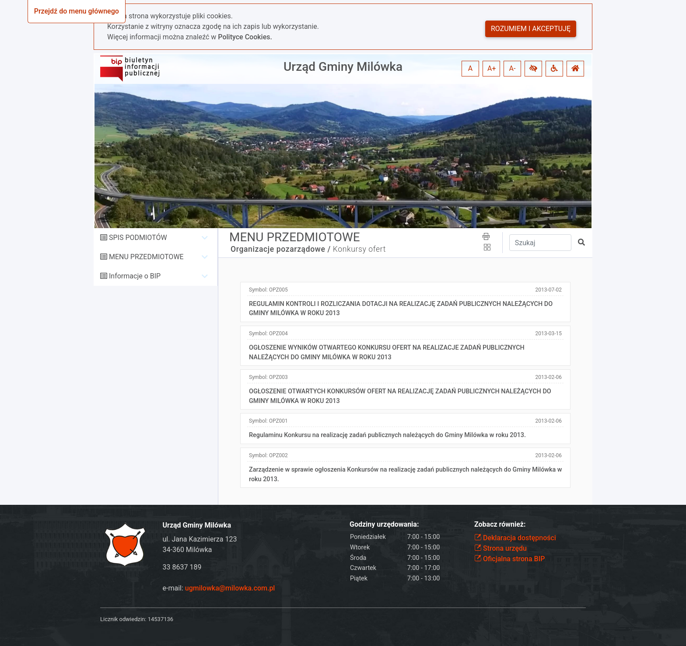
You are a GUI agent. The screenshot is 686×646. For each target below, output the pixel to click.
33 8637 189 (182, 567)
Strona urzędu (500, 548)
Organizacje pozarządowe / (281, 249)
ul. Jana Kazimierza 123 (200, 539)
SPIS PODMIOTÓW (138, 237)
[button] (533, 68)
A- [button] (512, 68)
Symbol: (268, 290)
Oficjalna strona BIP (509, 559)
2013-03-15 (548, 333)
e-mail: (219, 588)
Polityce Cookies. (245, 37)
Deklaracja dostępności (515, 538)
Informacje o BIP (135, 276)
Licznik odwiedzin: (123, 619)
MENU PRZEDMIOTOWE (146, 257)
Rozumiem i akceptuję (530, 28)
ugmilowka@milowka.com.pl (230, 588)
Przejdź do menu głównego (76, 11)
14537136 (160, 619)
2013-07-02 (548, 290)
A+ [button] (491, 68)
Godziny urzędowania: (384, 524)
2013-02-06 (548, 377)
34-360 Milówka (187, 549)
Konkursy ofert (359, 249)
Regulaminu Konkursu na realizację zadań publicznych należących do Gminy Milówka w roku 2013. (387, 435)
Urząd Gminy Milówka (343, 66)
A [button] (470, 68)
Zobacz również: (500, 524)
